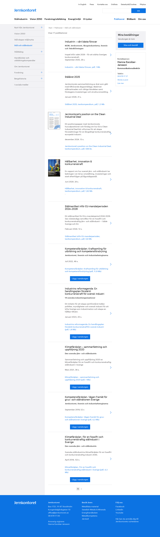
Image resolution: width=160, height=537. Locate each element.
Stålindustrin (20, 19)
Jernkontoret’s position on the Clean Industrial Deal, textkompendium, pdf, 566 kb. (88, 147)
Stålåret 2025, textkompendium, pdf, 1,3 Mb (84, 104)
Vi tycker (87, 19)
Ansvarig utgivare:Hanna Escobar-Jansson (59, 522)
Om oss (142, 19)
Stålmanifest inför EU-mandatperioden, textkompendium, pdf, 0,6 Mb (82, 237)
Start (50, 27)
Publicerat (119, 19)
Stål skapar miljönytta (24, 39)
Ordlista (114, 4)
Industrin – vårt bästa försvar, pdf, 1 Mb (82, 67)
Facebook (120, 506)
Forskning (18, 72)
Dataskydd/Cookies (128, 4)
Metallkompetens (89, 515)
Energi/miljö (74, 19)
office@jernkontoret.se (58, 512)
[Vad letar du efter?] (117, 10)
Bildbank (131, 19)
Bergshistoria (20, 78)
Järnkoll (85, 518)
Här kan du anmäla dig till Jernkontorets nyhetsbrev (127, 520)
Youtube (119, 512)
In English (82, 4)
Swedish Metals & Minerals (94, 509)
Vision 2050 (36, 19)
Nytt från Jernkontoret (24, 27)
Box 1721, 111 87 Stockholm (60, 506)
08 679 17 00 (54, 515)
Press (92, 4)
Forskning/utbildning (55, 19)
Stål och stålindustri (23, 45)
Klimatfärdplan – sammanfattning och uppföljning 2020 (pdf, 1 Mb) (82, 378)
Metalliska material (90, 506)
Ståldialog (18, 51)
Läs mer (124, 83)
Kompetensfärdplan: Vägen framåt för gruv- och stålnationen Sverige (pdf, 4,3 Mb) (84, 418)
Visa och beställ (131, 45)
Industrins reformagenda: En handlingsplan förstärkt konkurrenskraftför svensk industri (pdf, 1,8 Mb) (84, 327)
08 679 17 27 (122, 76)
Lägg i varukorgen (80, 279)
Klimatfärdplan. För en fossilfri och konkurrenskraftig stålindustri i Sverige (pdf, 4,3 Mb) (86, 469)
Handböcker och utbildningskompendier (24, 59)
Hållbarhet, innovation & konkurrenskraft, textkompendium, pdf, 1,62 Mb (83, 189)
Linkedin (119, 509)
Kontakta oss (102, 4)
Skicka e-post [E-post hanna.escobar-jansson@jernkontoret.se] (122, 79)
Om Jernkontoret (22, 66)
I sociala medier (21, 84)
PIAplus (143, 4)
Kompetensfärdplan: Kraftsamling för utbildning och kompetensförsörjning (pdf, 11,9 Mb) (86, 269)
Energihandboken (90, 512)
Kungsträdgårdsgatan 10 (59, 509)
